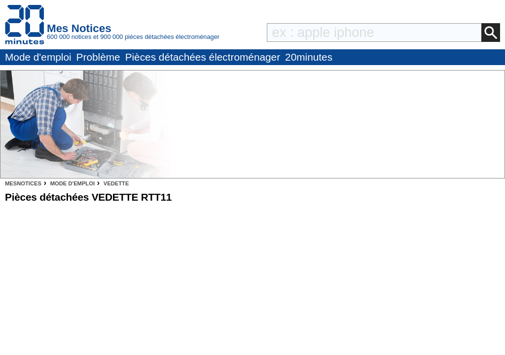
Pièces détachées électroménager (202, 57)
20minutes (308, 57)
